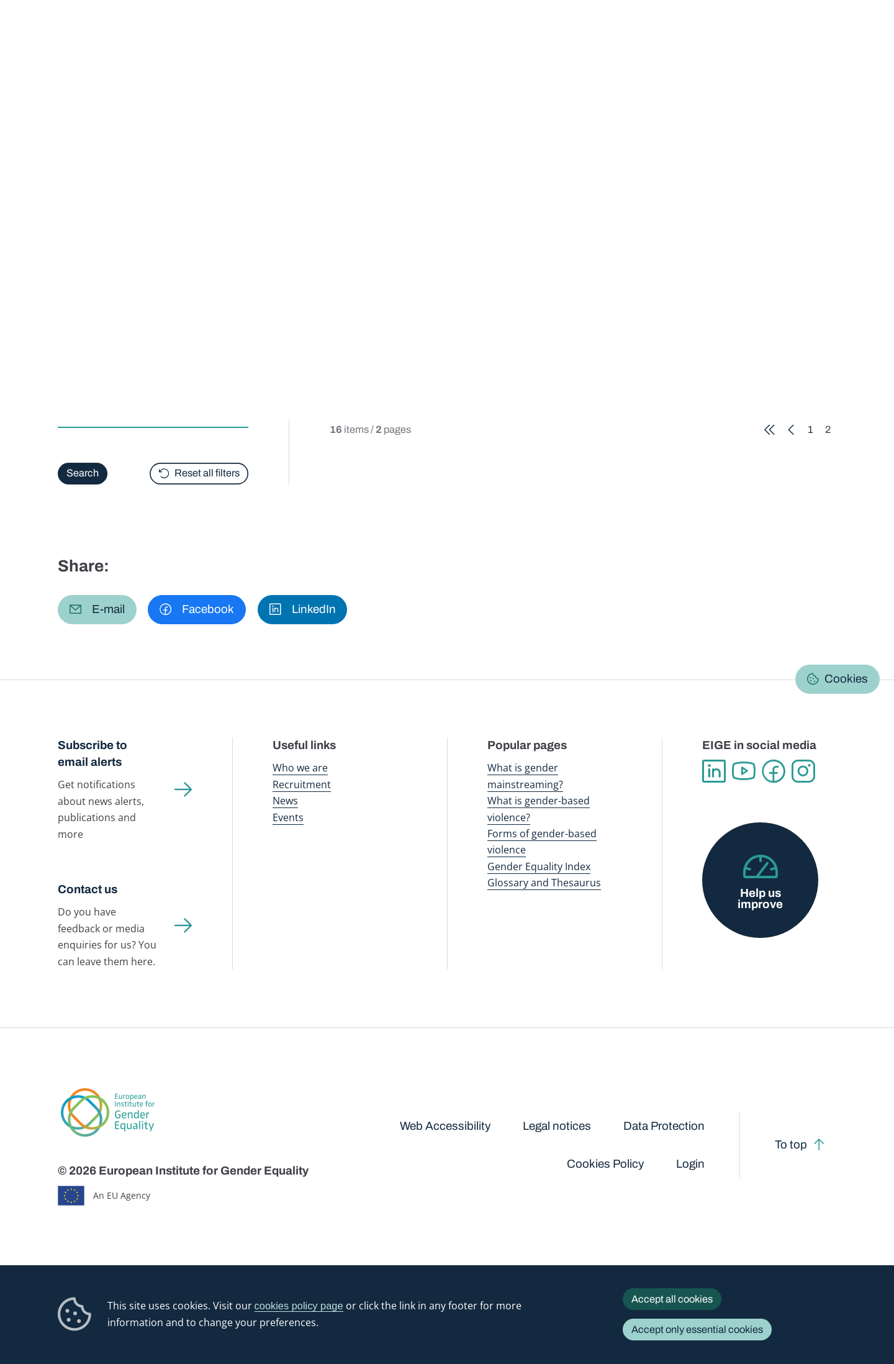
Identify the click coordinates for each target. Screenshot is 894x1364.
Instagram (803, 771)
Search (865, 37)
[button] (97, 609)
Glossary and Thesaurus (544, 882)
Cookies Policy (605, 1164)
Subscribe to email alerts (92, 753)
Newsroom (219, 37)
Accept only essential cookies (697, 1329)
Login (690, 1164)
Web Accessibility (445, 1126)
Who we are (300, 767)
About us (808, 37)
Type (71, 380)
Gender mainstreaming (416, 37)
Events (288, 817)
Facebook (773, 771)
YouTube (744, 771)
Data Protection (664, 1126)
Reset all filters (207, 473)
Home (84, 119)
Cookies (846, 679)
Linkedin (714, 771)
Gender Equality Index (615, 37)
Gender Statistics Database (721, 37)
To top (791, 1145)
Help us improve (760, 899)
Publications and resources (309, 37)
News (285, 800)
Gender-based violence (517, 37)
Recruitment (302, 784)
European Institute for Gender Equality (85, 37)
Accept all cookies (672, 1299)
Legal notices (557, 1126)
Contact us (87, 889)
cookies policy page (299, 1305)
